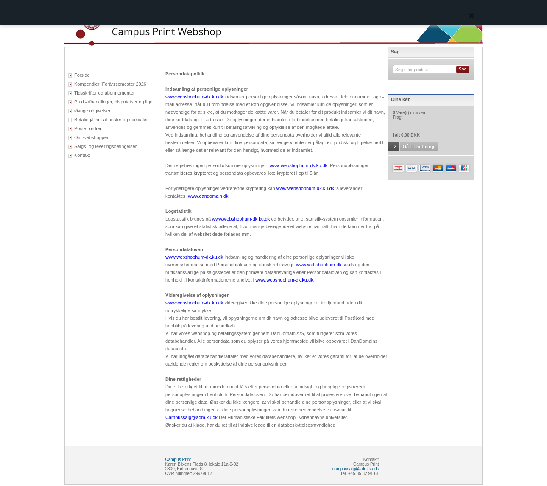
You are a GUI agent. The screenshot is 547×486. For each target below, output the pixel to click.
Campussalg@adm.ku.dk (191, 417)
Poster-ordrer (88, 128)
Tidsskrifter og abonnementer (104, 92)
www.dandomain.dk (208, 195)
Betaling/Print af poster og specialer (111, 119)
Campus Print (178, 459)
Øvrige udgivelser (92, 110)
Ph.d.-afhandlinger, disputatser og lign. (114, 101)
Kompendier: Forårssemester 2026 (110, 84)
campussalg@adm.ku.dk (355, 468)
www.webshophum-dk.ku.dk (194, 96)
